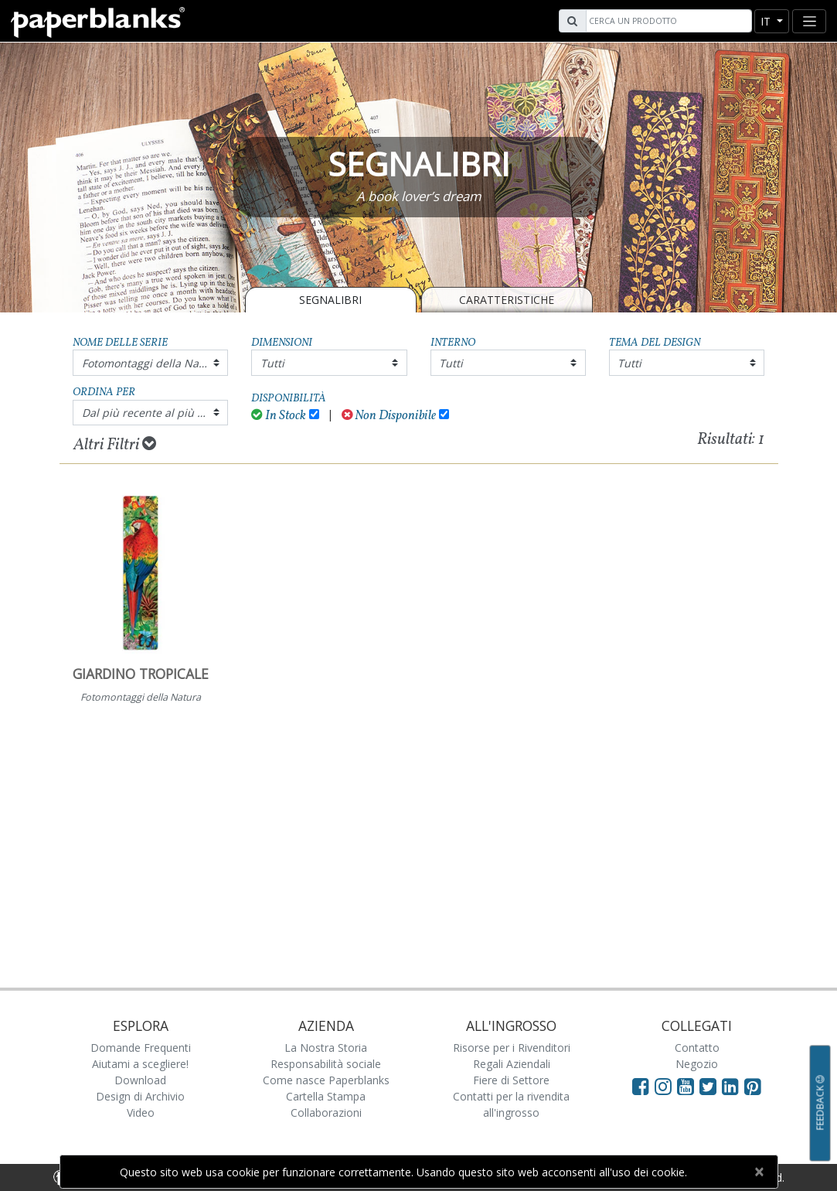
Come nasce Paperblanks (326, 1080)
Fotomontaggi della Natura (151, 363)
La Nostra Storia (325, 1047)
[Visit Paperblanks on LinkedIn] (733, 1086)
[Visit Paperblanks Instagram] (663, 1086)
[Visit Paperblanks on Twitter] (710, 1086)
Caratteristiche (506, 299)
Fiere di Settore (511, 1080)
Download (140, 1080)
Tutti (272, 363)
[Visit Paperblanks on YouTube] (688, 1086)
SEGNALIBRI (330, 299)
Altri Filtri (114, 445)
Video (141, 1112)
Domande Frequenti (140, 1047)
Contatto (697, 1047)
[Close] (759, 1171)
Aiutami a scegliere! (140, 1063)
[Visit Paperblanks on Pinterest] (752, 1086)
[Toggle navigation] (809, 21)
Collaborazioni (326, 1112)
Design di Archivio (140, 1096)
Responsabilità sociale (325, 1063)
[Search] (667, 20)
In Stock (278, 416)
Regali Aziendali (511, 1063)
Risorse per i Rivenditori (511, 1047)
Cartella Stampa (326, 1096)
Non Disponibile (389, 416)
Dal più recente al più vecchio (155, 412)
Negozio (696, 1063)
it (767, 21)
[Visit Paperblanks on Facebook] (640, 1086)
